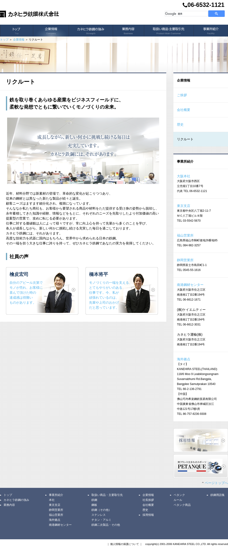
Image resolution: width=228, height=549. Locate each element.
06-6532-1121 (203, 5)
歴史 (180, 124)
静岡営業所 (185, 260)
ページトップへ (215, 483)
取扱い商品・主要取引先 (107, 495)
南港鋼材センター (190, 285)
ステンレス (98, 515)
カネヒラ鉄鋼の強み (16, 500)
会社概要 (183, 110)
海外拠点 (183, 359)
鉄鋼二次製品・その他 (105, 524)
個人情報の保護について (124, 544)
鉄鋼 (94, 500)
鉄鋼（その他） (101, 510)
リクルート (185, 139)
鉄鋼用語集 (217, 495)
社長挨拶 (148, 500)
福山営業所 (185, 235)
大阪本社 (183, 176)
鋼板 (94, 505)
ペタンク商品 (182, 505)
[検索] (186, 14)
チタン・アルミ (101, 520)
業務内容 (9, 505)
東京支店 (183, 206)
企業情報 (18, 39)
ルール (178, 500)
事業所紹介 (56, 495)
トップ (4, 39)
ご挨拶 (182, 95)
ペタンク (179, 495)
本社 (52, 500)
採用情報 (148, 515)
